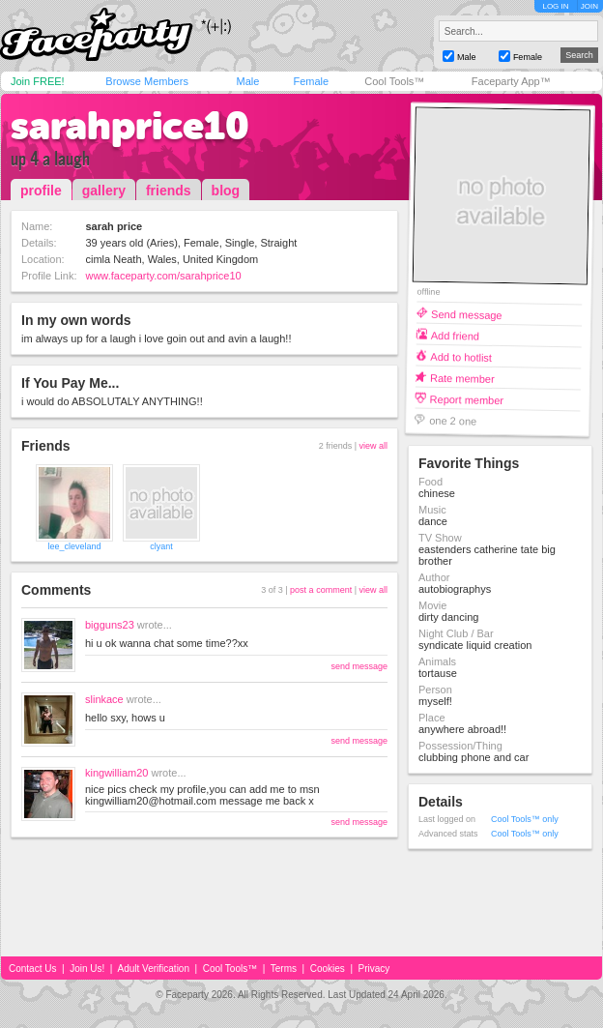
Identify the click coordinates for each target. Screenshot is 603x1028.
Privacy (374, 968)
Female (311, 81)
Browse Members (146, 81)
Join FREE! (38, 81)
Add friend (455, 335)
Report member (467, 399)
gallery (104, 190)
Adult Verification (153, 968)
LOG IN (555, 6)
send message (359, 666)
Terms (284, 968)
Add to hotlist (461, 356)
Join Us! (87, 968)
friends (168, 190)
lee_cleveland (73, 546)
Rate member (462, 377)
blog (226, 190)
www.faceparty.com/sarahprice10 (163, 275)
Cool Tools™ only (525, 819)
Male (247, 81)
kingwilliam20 (116, 772)
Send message (466, 314)
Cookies (327, 968)
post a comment (321, 590)
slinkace (104, 699)
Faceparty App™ (511, 81)
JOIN (589, 6)
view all (373, 446)
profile (41, 190)
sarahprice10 (130, 125)
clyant (161, 546)
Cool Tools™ (394, 81)
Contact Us (32, 968)
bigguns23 (109, 625)
